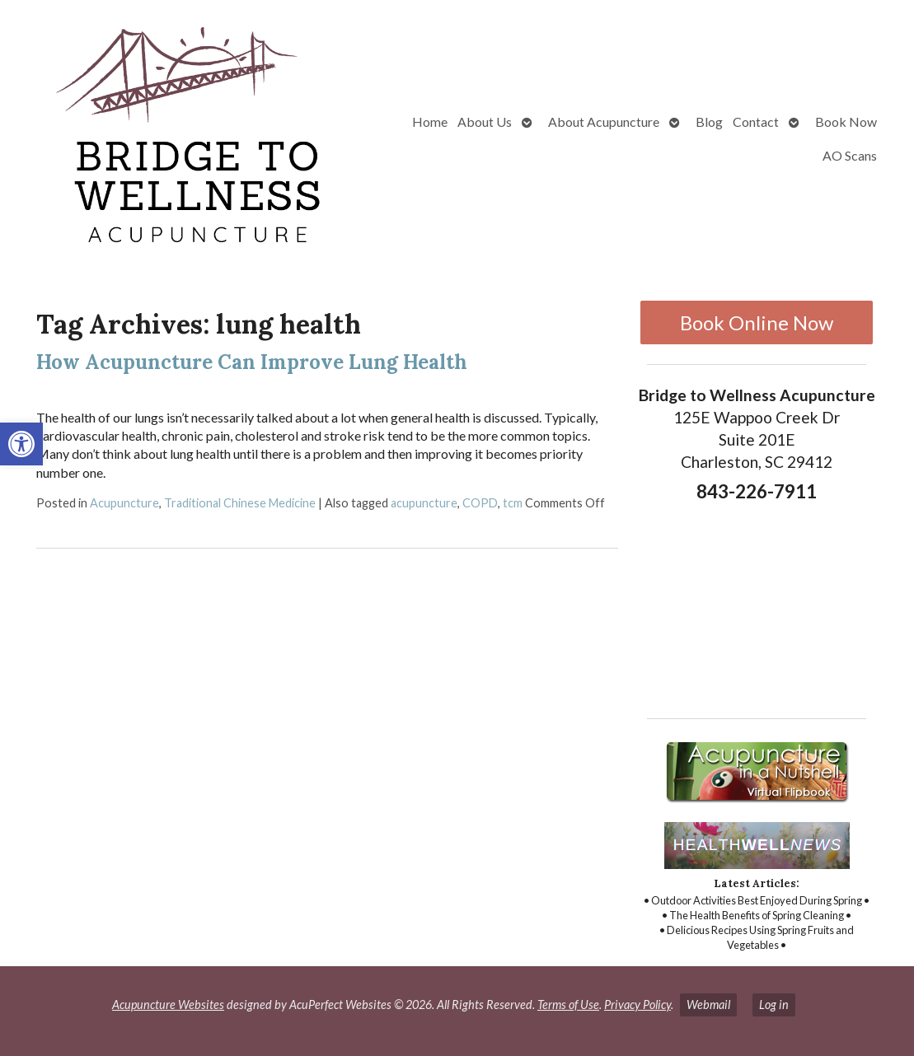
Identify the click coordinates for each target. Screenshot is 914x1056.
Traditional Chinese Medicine (240, 503)
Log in (774, 1005)
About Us (484, 121)
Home (430, 121)
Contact (756, 121)
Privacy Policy (637, 1005)
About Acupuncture (603, 121)
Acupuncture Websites (168, 1005)
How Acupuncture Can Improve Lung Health (251, 362)
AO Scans (850, 155)
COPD (480, 503)
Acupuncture (124, 503)
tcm (513, 503)
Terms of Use (568, 1005)
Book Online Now (756, 322)
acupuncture (424, 503)
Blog (709, 121)
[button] (21, 444)
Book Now (846, 121)
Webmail (708, 1005)
